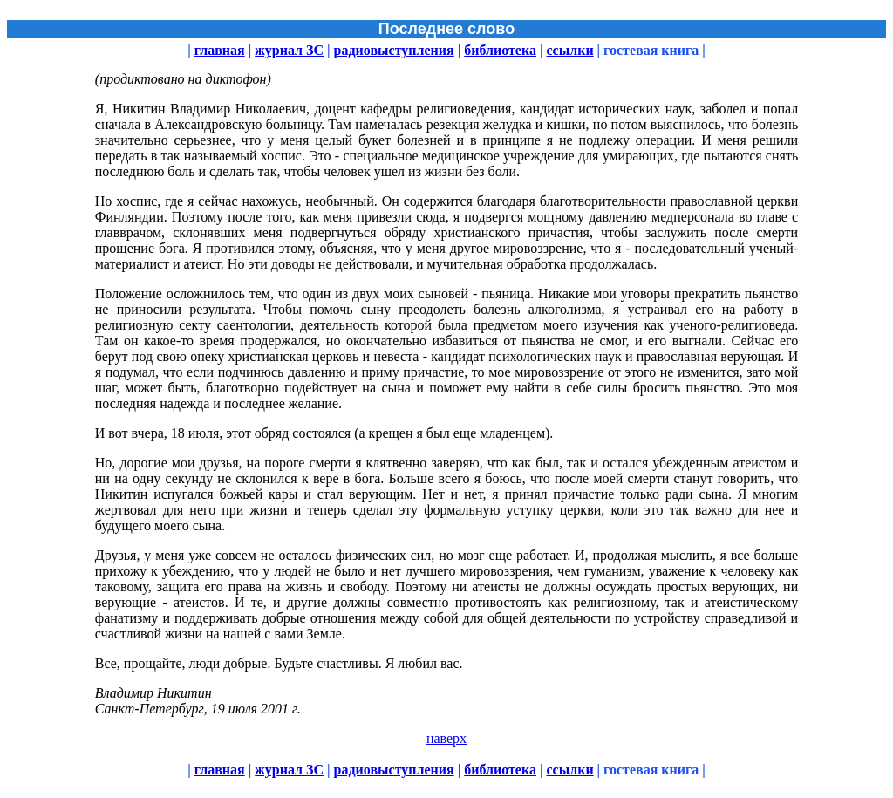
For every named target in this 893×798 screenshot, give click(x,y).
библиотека (500, 50)
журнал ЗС (289, 50)
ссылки (569, 50)
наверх (446, 738)
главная (219, 50)
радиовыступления (394, 50)
